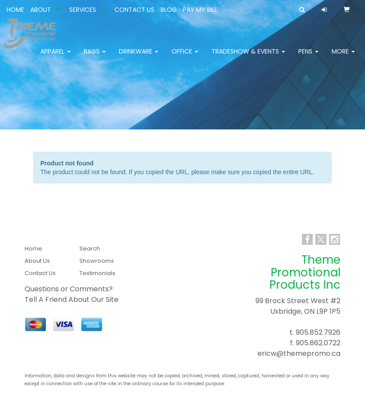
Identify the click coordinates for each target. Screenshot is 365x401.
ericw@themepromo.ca (299, 353)
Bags (95, 57)
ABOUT (40, 9)
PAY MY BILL (200, 9)
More (343, 57)
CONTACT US (134, 9)
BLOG (169, 9)
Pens (308, 57)
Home (33, 248)
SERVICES (82, 9)
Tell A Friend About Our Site (71, 299)
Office (185, 57)
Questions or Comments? (69, 289)
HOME (15, 9)
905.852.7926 (318, 332)
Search (89, 248)
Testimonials (97, 273)
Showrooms (96, 261)
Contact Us (40, 273)
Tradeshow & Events (248, 57)
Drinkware (138, 57)
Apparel (55, 57)
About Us (37, 261)
